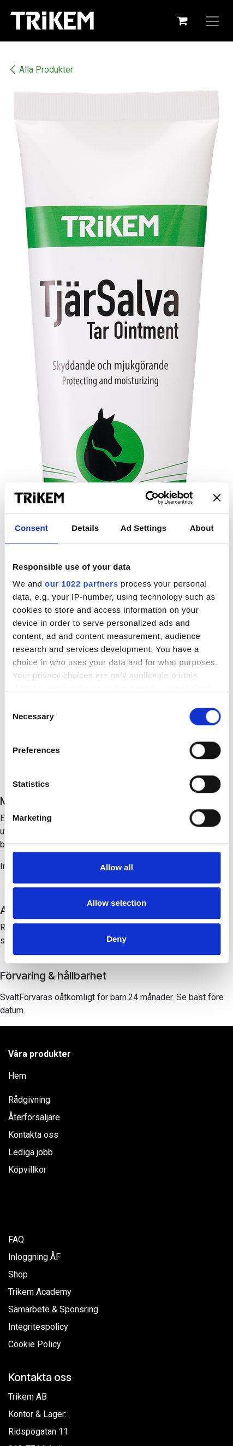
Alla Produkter (40, 69)
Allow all (116, 867)
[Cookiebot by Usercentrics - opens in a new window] (146, 498)
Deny (116, 938)
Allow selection (116, 902)
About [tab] (202, 528)
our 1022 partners (81, 583)
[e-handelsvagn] (182, 21)
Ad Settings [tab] (143, 528)
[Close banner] (216, 497)
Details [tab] (85, 528)
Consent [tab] (31, 528)
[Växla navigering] (212, 21)
